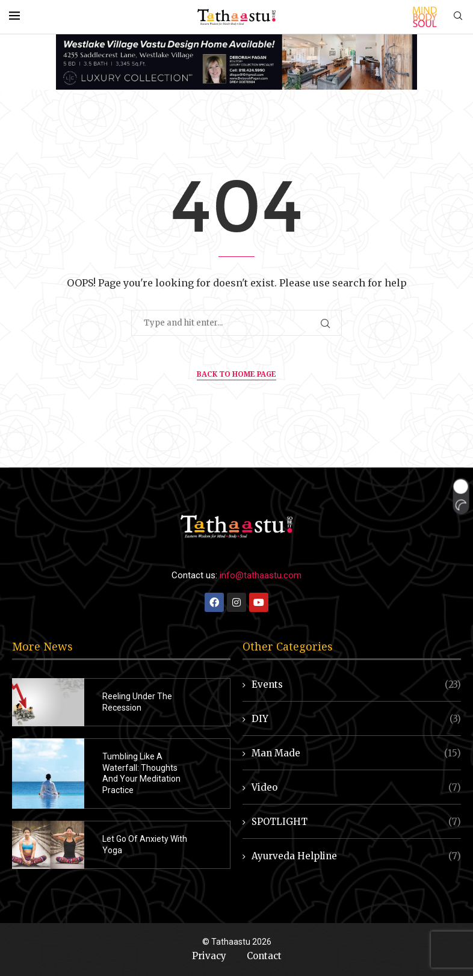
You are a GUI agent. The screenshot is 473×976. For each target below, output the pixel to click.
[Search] (458, 16)
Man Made (356, 753)
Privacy (209, 956)
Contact (264, 956)
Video (356, 787)
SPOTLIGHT (356, 821)
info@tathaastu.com (260, 575)
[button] (461, 496)
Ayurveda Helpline (356, 856)
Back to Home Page (236, 374)
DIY (356, 718)
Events (356, 684)
